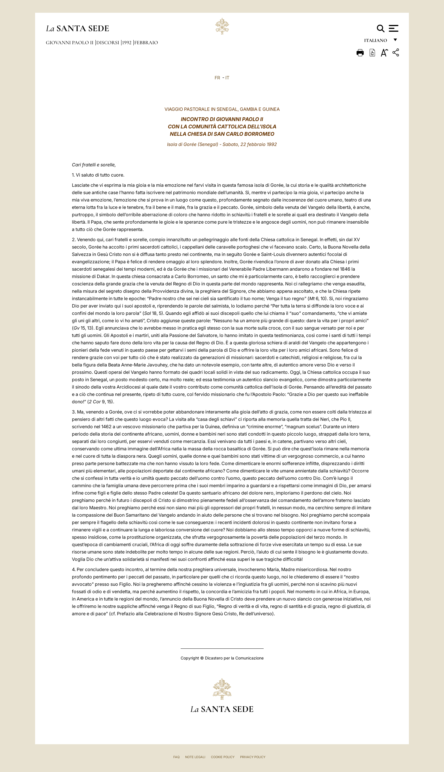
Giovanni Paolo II (70, 42)
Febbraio (146, 42)
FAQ (176, 757)
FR (217, 77)
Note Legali (195, 757)
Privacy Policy (252, 757)
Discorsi (108, 42)
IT (227, 77)
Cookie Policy (222, 757)
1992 (127, 42)
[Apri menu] (392, 28)
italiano (377, 41)
